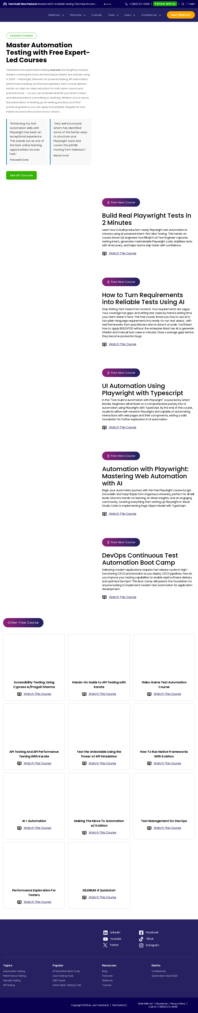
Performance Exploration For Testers (34, 892)
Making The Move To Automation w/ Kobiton (99, 823)
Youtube (115, 939)
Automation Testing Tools (67, 985)
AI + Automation (34, 821)
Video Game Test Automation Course (164, 684)
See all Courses (21, 175)
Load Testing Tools (63, 975)
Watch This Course (119, 253)
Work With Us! (145, 1003)
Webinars (107, 980)
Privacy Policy (178, 1003)
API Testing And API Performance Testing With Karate (34, 754)
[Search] (183, 4)
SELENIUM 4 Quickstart (99, 890)
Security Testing (12, 980)
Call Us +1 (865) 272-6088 (162, 1006)
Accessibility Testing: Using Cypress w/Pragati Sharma (34, 684)
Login (192, 3)
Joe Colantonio (100, 1006)
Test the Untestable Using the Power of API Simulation (99, 754)
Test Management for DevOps (164, 821)
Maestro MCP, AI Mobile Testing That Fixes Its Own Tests (52, 4)
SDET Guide (59, 980)
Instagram (152, 945)
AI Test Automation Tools (66, 971)
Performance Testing (14, 975)
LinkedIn (115, 932)
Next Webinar (181, 15)
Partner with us (165, 3)
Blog (104, 971)
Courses (106, 985)
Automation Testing (14, 971)
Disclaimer (161, 1003)
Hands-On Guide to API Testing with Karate (99, 684)
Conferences (159, 971)
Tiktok (150, 939)
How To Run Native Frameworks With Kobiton (164, 754)
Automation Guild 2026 (165, 975)
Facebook (152, 932)
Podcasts (107, 975)
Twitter (114, 945)
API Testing (9, 985)
